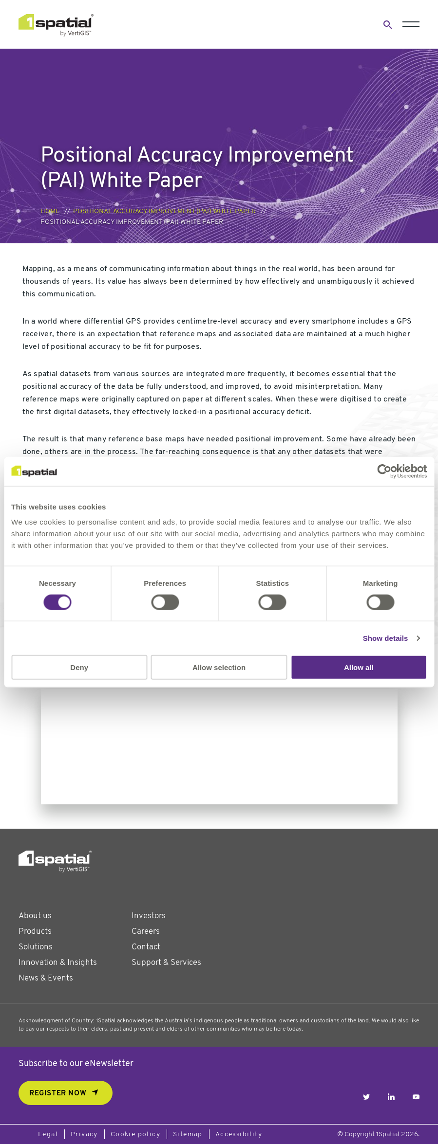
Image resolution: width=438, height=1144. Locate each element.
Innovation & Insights (58, 963)
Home (49, 211)
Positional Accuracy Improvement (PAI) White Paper (164, 211)
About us (35, 916)
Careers (146, 931)
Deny (79, 667)
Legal (48, 1134)
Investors (149, 916)
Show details (385, 638)
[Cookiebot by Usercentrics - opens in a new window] (384, 471)
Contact (146, 947)
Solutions (36, 947)
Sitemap (188, 1134)
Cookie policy (135, 1134)
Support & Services (166, 963)
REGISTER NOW (57, 1093)
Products (35, 931)
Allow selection (219, 667)
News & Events (46, 978)
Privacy (84, 1134)
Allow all (359, 667)
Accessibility (238, 1134)
